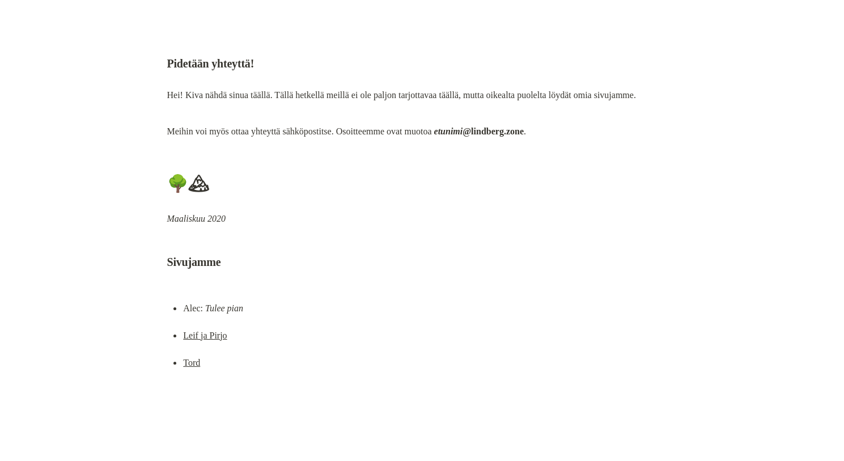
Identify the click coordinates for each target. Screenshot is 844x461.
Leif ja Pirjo (205, 335)
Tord (191, 362)
